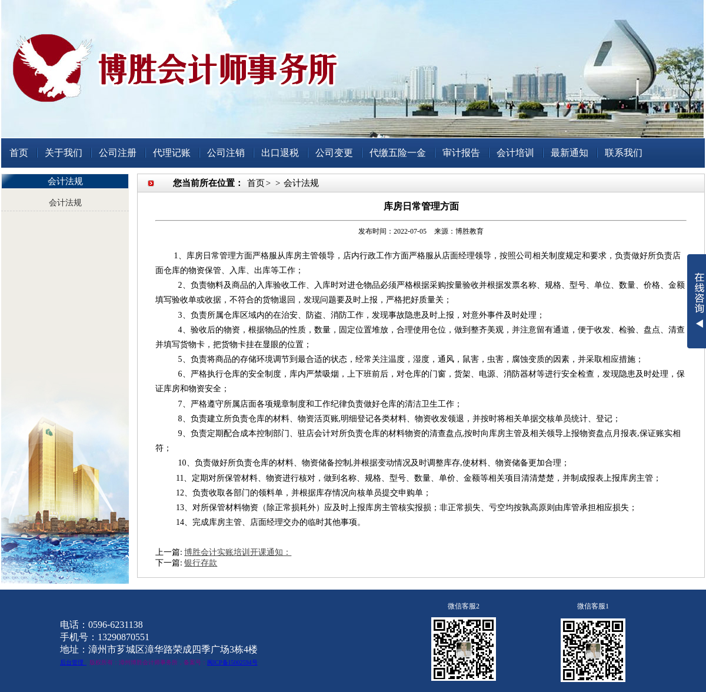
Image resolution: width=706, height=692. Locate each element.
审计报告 (461, 153)
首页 (18, 153)
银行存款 (200, 562)
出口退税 (280, 153)
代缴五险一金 (397, 153)
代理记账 (172, 153)
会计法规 (65, 202)
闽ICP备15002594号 (232, 662)
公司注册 (117, 153)
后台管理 (72, 662)
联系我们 (623, 153)
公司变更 (334, 153)
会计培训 (515, 153)
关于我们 (63, 153)
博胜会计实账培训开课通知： (237, 552)
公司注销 (226, 153)
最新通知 (569, 153)
